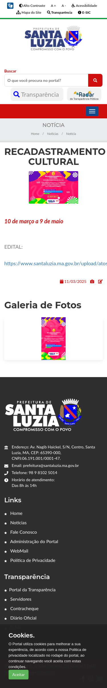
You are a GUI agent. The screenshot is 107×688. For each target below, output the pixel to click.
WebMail (16, 550)
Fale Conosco (20, 532)
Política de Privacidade (29, 560)
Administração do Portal (31, 541)
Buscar (53, 77)
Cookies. (22, 635)
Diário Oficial (20, 617)
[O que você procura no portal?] (95, 80)
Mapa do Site (28, 12)
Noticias (52, 133)
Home (35, 133)
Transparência (36, 94)
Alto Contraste (32, 5)
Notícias (15, 522)
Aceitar (18, 674)
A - (64, 5)
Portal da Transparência (30, 589)
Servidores (17, 599)
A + (53, 5)
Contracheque (21, 608)
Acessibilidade (84, 5)
